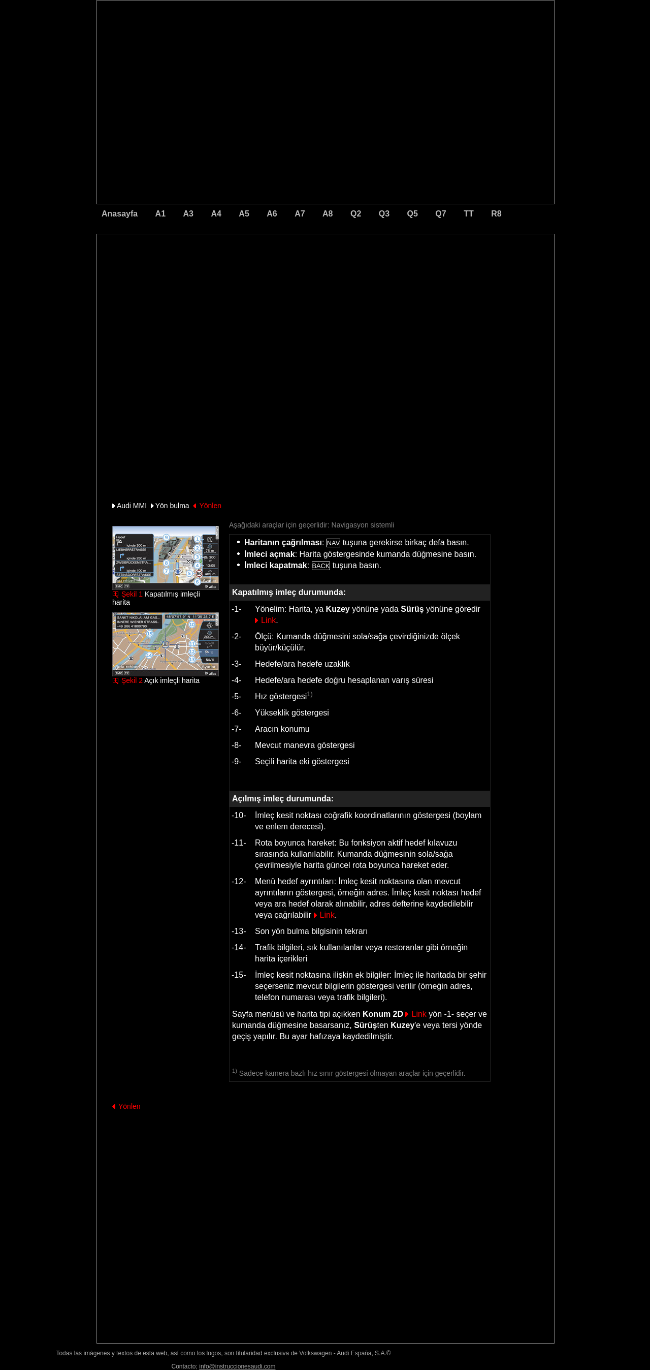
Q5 (412, 213)
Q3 (384, 213)
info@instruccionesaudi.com (237, 1366)
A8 (327, 213)
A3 (188, 213)
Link (268, 620)
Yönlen (210, 506)
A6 (272, 213)
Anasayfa (120, 213)
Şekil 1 (132, 594)
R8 (496, 213)
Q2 (355, 213)
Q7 (440, 213)
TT (469, 213)
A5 (244, 213)
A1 (160, 213)
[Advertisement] (254, 277)
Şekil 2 (132, 680)
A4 (216, 213)
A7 (300, 213)
